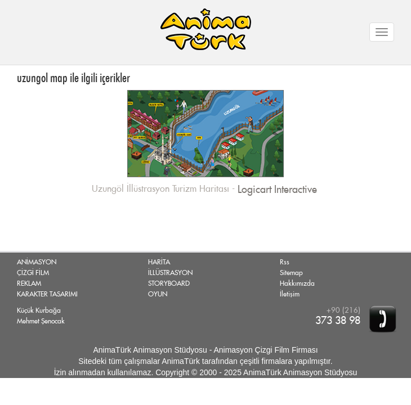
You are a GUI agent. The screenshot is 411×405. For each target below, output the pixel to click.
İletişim (290, 294)
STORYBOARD (169, 283)
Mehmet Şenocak (41, 321)
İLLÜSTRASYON (170, 273)
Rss (284, 262)
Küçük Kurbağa (39, 310)
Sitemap (291, 273)
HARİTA (159, 262)
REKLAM (29, 283)
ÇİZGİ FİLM (33, 273)
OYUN (157, 294)
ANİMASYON (36, 262)
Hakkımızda (297, 283)
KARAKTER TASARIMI (47, 294)
